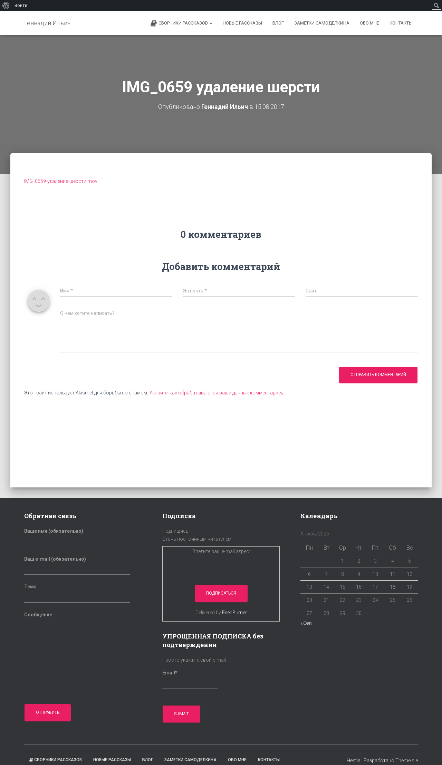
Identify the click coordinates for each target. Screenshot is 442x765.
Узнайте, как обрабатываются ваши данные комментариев (216, 392)
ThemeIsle (406, 760)
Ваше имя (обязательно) (77, 538)
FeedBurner (234, 612)
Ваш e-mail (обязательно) (77, 566)
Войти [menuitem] (21, 5)
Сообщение (77, 652)
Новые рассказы (242, 23)
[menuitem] (6, 5)
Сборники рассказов (181, 23)
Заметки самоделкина (321, 23)
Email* (190, 679)
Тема (77, 593)
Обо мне (369, 23)
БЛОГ (278, 23)
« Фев (306, 623)
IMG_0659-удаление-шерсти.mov (60, 181)
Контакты (401, 23)
